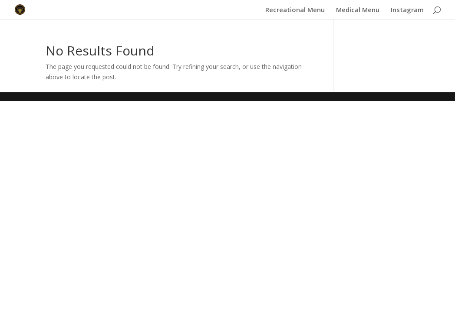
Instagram (407, 10)
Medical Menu (357, 10)
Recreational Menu (295, 10)
